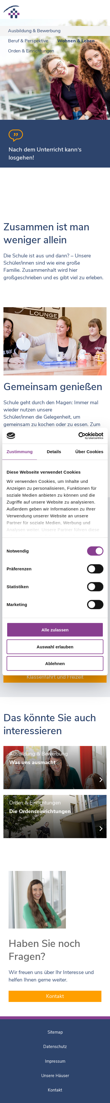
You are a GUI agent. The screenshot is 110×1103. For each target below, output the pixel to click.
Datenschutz (55, 1046)
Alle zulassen (54, 629)
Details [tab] (54, 451)
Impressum (55, 1061)
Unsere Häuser (55, 1076)
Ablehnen (55, 663)
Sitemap (55, 1032)
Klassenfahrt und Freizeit (55, 676)
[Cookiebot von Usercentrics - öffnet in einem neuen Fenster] (78, 435)
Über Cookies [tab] (89, 451)
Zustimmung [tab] (20, 451)
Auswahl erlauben (55, 646)
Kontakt (55, 996)
